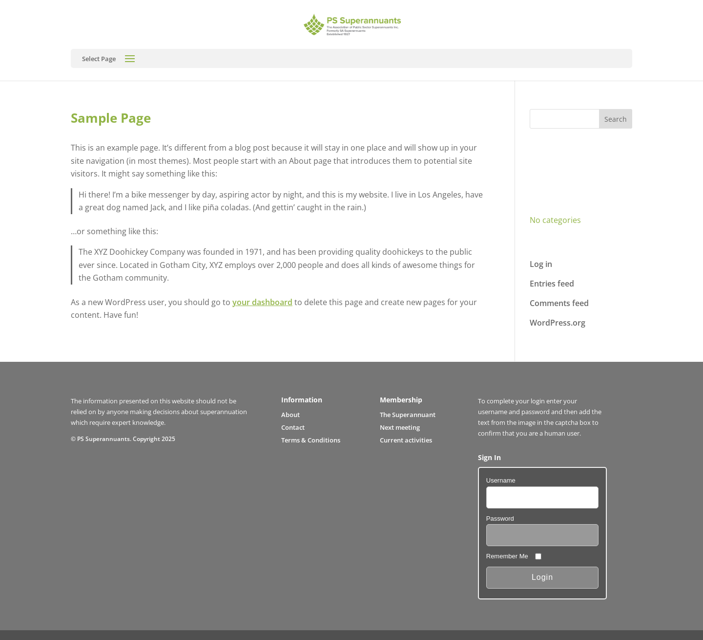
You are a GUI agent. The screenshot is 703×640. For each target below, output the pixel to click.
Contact (293, 427)
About (290, 414)
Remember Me (507, 556)
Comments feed (559, 303)
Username (501, 480)
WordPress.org (557, 322)
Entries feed (552, 283)
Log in (541, 264)
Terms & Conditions (310, 440)
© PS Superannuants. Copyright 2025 (123, 438)
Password (500, 518)
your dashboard (262, 302)
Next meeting (400, 427)
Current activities (406, 440)
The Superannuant (407, 414)
